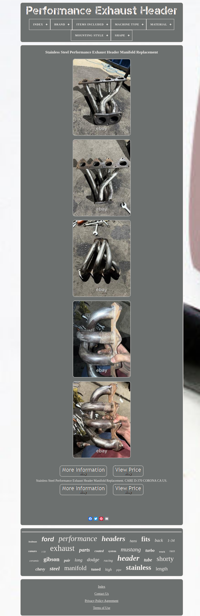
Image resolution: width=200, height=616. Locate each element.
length (162, 568)
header (128, 558)
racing (108, 560)
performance (78, 538)
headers (113, 538)
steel (55, 568)
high (108, 569)
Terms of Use (101, 608)
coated (99, 551)
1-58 (43, 551)
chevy (40, 569)
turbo (150, 550)
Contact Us (101, 593)
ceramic (34, 560)
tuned (96, 569)
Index (101, 586)
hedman (33, 541)
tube (148, 559)
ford (48, 539)
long (79, 560)
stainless (138, 567)
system (112, 551)
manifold (75, 568)
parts (84, 550)
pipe (118, 569)
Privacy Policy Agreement (101, 601)
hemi (133, 541)
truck (162, 551)
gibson (51, 559)
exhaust (62, 548)
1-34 (171, 540)
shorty (165, 558)
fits (145, 539)
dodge (93, 559)
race (172, 551)
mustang (131, 549)
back (159, 540)
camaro (32, 551)
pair (67, 560)
